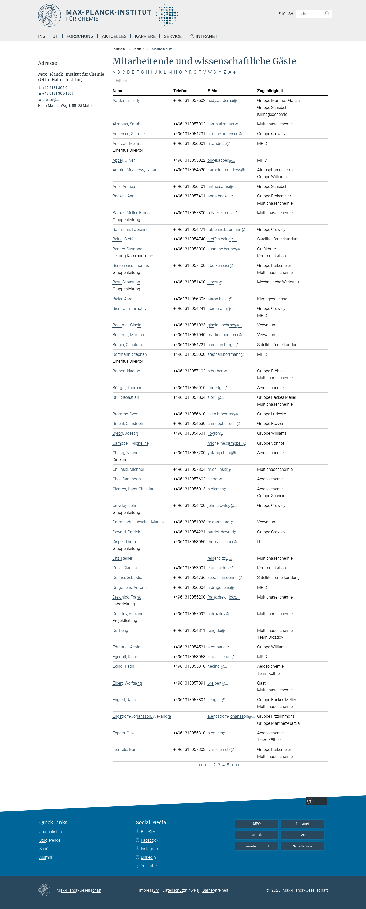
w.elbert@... (218, 683)
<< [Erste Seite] (200, 765)
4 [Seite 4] (223, 765)
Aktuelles (114, 36)
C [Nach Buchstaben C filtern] (123, 72)
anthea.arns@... (222, 186)
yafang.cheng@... (223, 452)
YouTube (149, 865)
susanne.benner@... (225, 249)
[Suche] (326, 14)
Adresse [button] (47, 63)
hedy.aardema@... (224, 100)
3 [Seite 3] (219, 765)
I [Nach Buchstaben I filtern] (151, 72)
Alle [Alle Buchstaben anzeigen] (232, 72)
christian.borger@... (225, 344)
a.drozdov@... (220, 613)
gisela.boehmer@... (225, 325)
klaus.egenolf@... (223, 656)
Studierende (49, 840)
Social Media (151, 823)
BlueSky (148, 831)
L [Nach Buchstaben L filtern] (165, 72)
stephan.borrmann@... (228, 354)
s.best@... (216, 282)
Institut (48, 36)
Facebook (149, 840)
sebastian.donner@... (227, 577)
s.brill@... (216, 397)
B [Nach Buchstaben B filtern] (118, 72)
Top (321, 801)
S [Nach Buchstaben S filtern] (195, 72)
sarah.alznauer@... (224, 124)
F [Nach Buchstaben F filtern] (137, 72)
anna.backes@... (222, 196)
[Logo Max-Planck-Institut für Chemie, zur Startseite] (133, 15)
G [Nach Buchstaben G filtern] (142, 72)
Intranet (207, 36)
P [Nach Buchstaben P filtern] (185, 72)
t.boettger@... (220, 387)
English (286, 14)
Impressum (149, 890)
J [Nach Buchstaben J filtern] (156, 72)
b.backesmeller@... (224, 212)
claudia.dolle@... (222, 567)
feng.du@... (218, 630)
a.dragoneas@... (222, 587)
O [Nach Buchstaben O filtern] (180, 72)
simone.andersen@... (226, 133)
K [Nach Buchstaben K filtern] (160, 72)
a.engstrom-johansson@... (231, 716)
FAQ (302, 835)
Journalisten (50, 831)
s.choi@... (216, 479)
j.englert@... (218, 699)
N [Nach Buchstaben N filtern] (175, 72)
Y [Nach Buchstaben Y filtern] (220, 72)
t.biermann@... (221, 308)
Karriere (145, 36)
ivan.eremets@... (222, 749)
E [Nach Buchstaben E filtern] (133, 72)
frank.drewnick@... (224, 597)
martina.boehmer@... (226, 334)
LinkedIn (148, 857)
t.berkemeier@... (222, 265)
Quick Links (53, 823)
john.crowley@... (222, 505)
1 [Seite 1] (210, 765)
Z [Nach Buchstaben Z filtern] (225, 72)
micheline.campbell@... (228, 443)
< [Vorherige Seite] (205, 765)
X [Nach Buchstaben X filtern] (215, 72)
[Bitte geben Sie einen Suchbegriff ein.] (308, 14)
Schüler (46, 848)
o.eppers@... (219, 733)
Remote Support (256, 846)
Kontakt (257, 835)
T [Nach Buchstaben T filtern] (200, 72)
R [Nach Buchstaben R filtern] (190, 72)
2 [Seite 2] (214, 765)
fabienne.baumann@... (228, 229)
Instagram (150, 848)
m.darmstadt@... (223, 522)
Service (173, 36)
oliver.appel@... (221, 160)
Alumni (45, 857)
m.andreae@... (221, 143)
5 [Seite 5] (228, 765)
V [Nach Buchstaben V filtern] (204, 72)
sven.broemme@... (224, 413)
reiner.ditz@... (220, 558)
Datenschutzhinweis (181, 890)
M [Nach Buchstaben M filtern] (170, 72)
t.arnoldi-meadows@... (228, 169)
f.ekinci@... (217, 666)
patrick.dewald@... (224, 532)
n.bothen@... (219, 370)
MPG (257, 824)
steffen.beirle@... (222, 239)
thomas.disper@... (224, 541)
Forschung (80, 36)
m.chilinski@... (221, 469)
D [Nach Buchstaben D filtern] (128, 72)
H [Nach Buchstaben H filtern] (147, 72)
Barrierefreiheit (215, 890)
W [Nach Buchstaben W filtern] (210, 72)
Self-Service (302, 846)
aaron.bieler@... (222, 298)
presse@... (50, 99)
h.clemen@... (219, 489)
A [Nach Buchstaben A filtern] (114, 72)
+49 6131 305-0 (54, 88)
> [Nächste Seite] (233, 765)
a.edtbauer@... (221, 647)
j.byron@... (217, 433)
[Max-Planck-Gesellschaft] (47, 890)
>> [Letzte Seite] (238, 765)
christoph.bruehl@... (225, 423)
